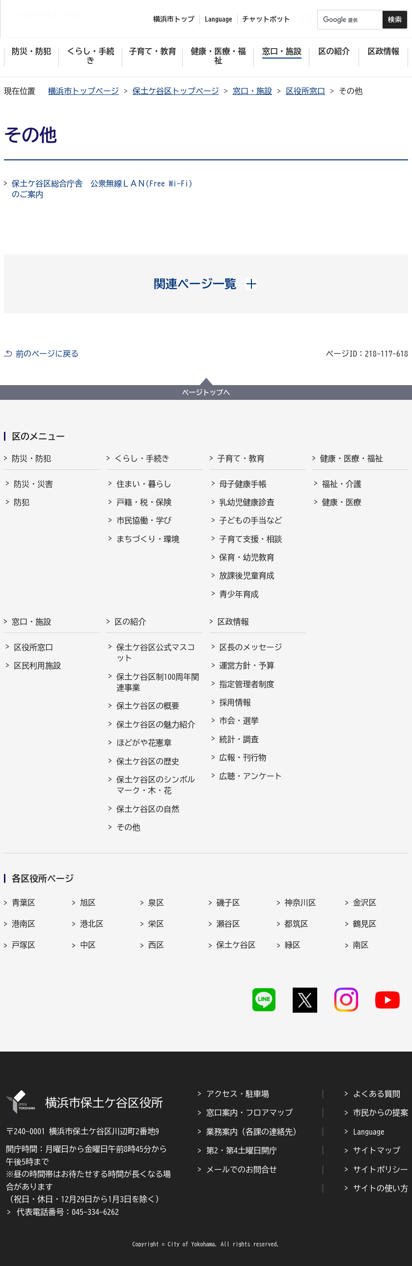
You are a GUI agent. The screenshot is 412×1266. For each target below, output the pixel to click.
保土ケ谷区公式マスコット (155, 652)
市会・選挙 (239, 720)
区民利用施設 (37, 665)
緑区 (293, 945)
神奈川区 (300, 902)
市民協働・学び (143, 520)
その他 (128, 827)
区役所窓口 (305, 91)
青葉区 (23, 902)
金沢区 (365, 902)
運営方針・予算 (247, 665)
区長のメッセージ (251, 647)
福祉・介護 (341, 484)
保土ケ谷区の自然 (147, 809)
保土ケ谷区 (236, 945)
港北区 (92, 924)
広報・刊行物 (243, 757)
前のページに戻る (47, 354)
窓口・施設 (252, 91)
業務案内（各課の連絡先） (253, 1132)
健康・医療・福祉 (351, 458)
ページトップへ (206, 392)
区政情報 (233, 622)
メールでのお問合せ (241, 1170)
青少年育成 (239, 594)
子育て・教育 (241, 458)
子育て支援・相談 (251, 539)
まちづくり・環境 (147, 539)
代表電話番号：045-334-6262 (68, 1212)
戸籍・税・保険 (143, 502)
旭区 (88, 902)
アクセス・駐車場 (237, 1094)
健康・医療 (341, 502)
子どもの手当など (251, 520)
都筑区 (296, 924)
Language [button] (218, 19)
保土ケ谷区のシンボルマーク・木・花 (155, 785)
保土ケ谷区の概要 (147, 706)
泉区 (156, 902)
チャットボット (266, 19)
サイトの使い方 (380, 1188)
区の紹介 (130, 622)
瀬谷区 (228, 924)
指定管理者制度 (247, 684)
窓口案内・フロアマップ (249, 1112)
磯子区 (228, 902)
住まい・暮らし (143, 484)
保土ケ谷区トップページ (176, 91)
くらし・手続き (141, 458)
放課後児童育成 (247, 575)
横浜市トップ (173, 19)
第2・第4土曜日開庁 (241, 1150)
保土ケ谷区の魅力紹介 (155, 724)
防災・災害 (33, 484)
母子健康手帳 (243, 484)
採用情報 (235, 702)
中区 (88, 945)
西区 (156, 945)
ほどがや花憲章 (143, 743)
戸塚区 (23, 945)
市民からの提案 (380, 1112)
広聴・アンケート (251, 776)
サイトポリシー (380, 1170)
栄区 (156, 924)
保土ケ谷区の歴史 (147, 761)
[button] (206, 284)
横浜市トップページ (83, 91)
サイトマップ (376, 1150)
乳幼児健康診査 (247, 502)
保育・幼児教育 (247, 557)
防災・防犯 (31, 458)
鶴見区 (365, 924)
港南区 (23, 924)
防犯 (21, 502)
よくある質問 (376, 1094)
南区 (361, 945)
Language (369, 1132)
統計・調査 (239, 739)
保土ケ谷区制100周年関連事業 (157, 682)
